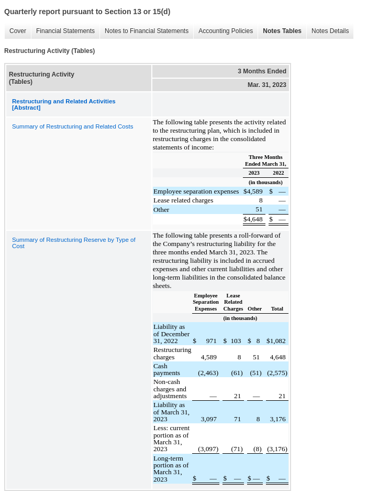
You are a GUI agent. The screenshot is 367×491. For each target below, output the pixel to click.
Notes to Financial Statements (143, 31)
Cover (15, 31)
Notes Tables (280, 31)
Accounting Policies (223, 31)
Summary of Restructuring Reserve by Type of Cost (74, 243)
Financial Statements (63, 31)
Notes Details (327, 31)
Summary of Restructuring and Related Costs (72, 126)
